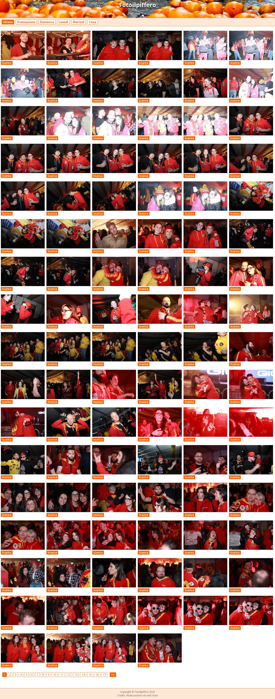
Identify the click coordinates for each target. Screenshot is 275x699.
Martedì (78, 22)
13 (76, 675)
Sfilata (8, 22)
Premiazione (26, 22)
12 (69, 675)
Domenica (47, 22)
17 (104, 675)
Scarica (6, 62)
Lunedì (63, 22)
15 (90, 675)
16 (97, 675)
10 (54, 675)
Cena (92, 22)
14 (83, 675)
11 (61, 675)
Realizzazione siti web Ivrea (142, 695)
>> (113, 675)
